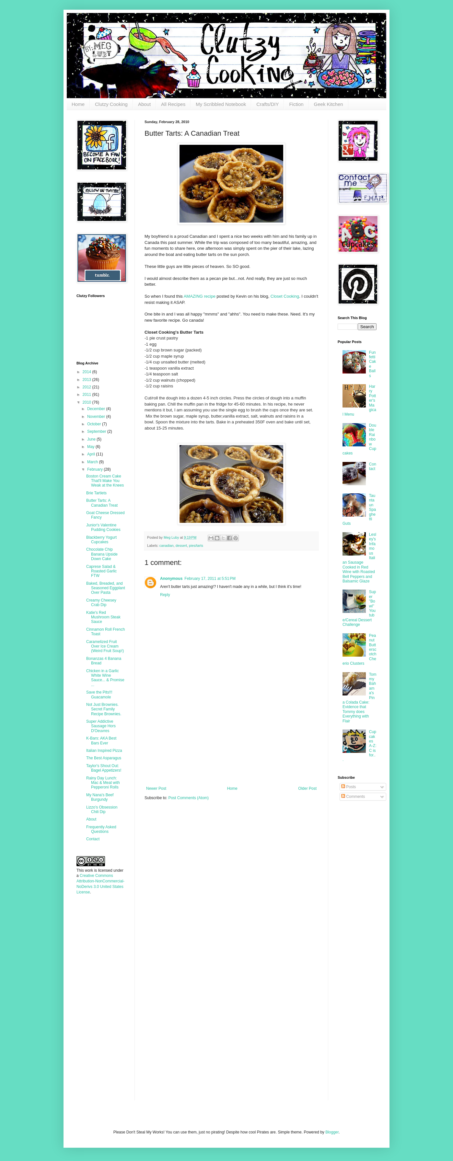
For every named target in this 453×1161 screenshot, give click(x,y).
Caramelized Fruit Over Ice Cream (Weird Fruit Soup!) (105, 646)
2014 (87, 372)
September (97, 431)
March (93, 462)
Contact (92, 839)
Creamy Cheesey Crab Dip (101, 602)
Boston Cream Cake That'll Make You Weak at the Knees (105, 481)
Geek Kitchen (328, 104)
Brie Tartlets (96, 493)
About (144, 104)
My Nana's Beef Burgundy (99, 797)
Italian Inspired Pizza (104, 750)
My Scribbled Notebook (221, 104)
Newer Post (156, 788)
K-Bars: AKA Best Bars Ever (101, 740)
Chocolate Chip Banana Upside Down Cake (102, 554)
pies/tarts (196, 545)
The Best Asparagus (103, 758)
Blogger (332, 1132)
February (95, 469)
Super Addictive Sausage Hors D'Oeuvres (101, 726)
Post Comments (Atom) (188, 798)
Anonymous (171, 578)
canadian (166, 545)
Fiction (296, 104)
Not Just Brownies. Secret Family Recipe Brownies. (103, 709)
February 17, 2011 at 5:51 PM (210, 578)
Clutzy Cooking (111, 104)
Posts (348, 787)
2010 (87, 402)
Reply (165, 594)
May (91, 446)
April (91, 454)
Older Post (307, 788)
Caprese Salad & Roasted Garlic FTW (101, 571)
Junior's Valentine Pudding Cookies (103, 527)
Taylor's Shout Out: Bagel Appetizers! (103, 768)
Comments (353, 796)
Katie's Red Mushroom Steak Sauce (103, 617)
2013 (87, 379)
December (96, 409)
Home (78, 104)
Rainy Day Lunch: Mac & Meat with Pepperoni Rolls (103, 783)
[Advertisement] (231, 737)
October (94, 424)
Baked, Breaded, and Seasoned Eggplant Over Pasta (105, 588)
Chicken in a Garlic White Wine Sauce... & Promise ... (105, 678)
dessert (181, 545)
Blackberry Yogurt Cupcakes (101, 539)
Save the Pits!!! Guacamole (99, 694)
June (92, 439)
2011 (87, 394)
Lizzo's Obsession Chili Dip (101, 809)
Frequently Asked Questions (101, 829)
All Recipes (173, 104)
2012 (87, 387)
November (96, 416)
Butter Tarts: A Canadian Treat (102, 502)
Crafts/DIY (267, 104)
